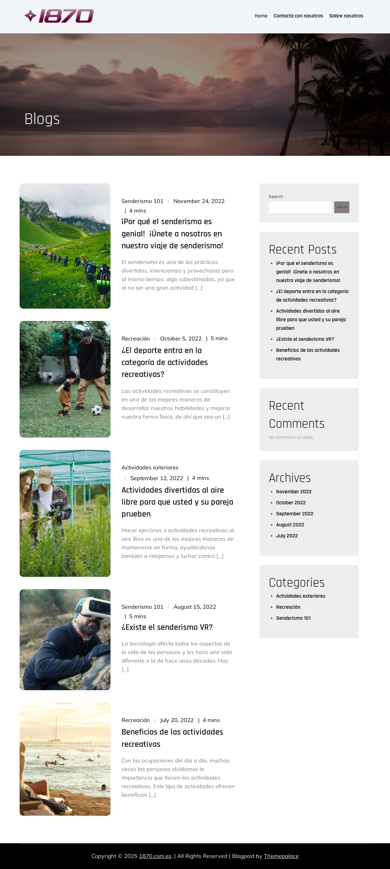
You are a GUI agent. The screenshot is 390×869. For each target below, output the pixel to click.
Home (261, 15)
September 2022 (294, 513)
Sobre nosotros (346, 15)
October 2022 (291, 502)
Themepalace (281, 856)
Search (276, 197)
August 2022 (290, 524)
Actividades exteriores (150, 467)
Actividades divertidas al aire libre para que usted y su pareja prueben (177, 502)
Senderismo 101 (142, 201)
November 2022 (294, 491)
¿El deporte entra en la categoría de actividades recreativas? (165, 362)
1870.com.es (155, 856)
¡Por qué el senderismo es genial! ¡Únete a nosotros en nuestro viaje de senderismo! (172, 233)
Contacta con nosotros (298, 15)
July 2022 (287, 535)
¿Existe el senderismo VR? (167, 627)
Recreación (136, 338)
